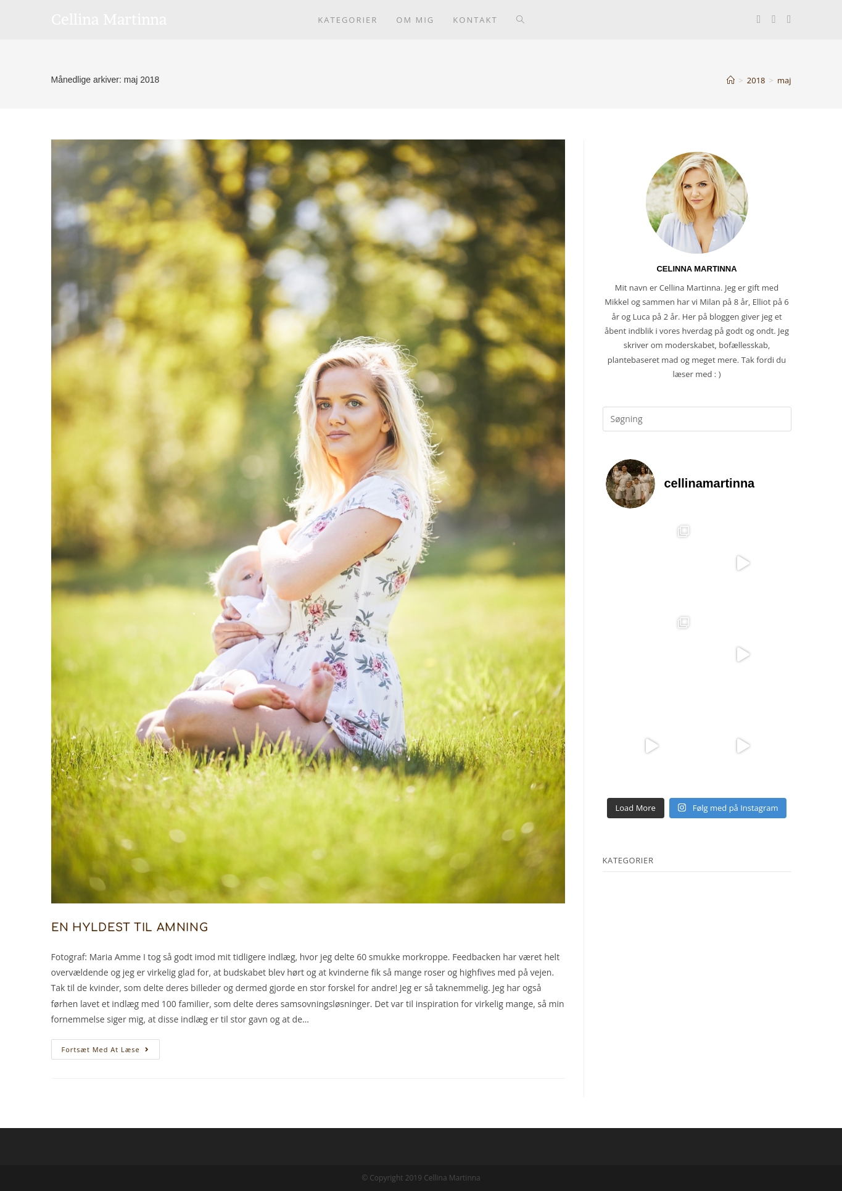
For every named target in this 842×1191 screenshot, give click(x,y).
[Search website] (520, 19)
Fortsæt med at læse (111, 1052)
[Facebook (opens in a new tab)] (759, 19)
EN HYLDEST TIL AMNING (129, 927)
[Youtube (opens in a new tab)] (789, 19)
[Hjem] (731, 80)
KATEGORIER (628, 860)
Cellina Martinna (109, 19)
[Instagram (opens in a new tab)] (774, 19)
